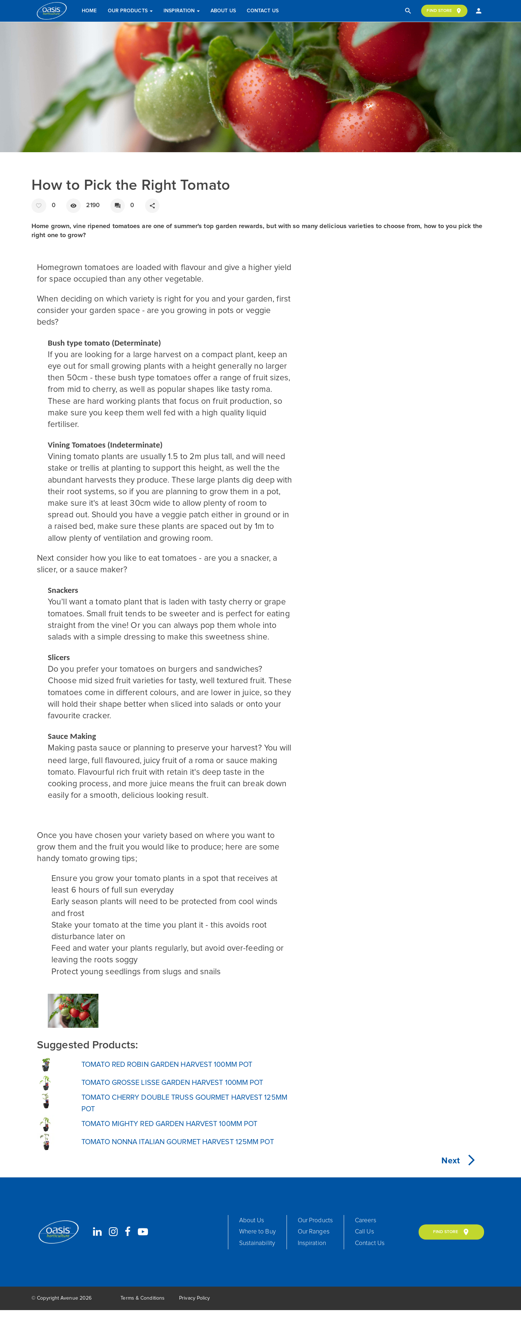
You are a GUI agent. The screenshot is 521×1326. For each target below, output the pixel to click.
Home (90, 10)
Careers (379, 1232)
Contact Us (264, 10)
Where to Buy (260, 1246)
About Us (224, 10)
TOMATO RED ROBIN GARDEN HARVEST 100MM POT (180, 1066)
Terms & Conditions (142, 1314)
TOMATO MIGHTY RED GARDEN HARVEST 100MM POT (183, 1131)
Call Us (377, 1246)
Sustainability (259, 1259)
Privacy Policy (194, 1314)
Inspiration (183, 10)
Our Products (131, 10)
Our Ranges (322, 1246)
